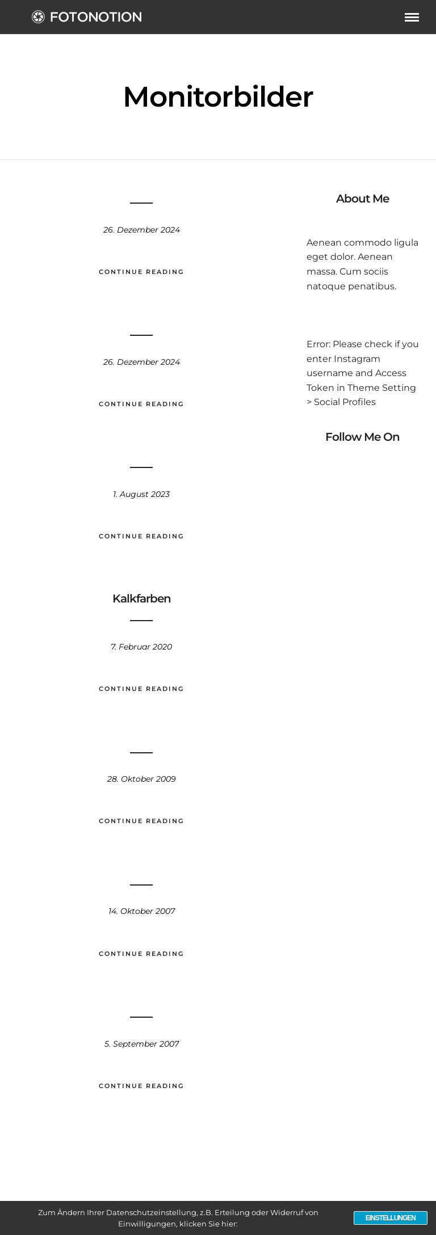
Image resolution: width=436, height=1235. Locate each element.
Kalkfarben (141, 598)
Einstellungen (391, 1218)
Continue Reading (141, 272)
